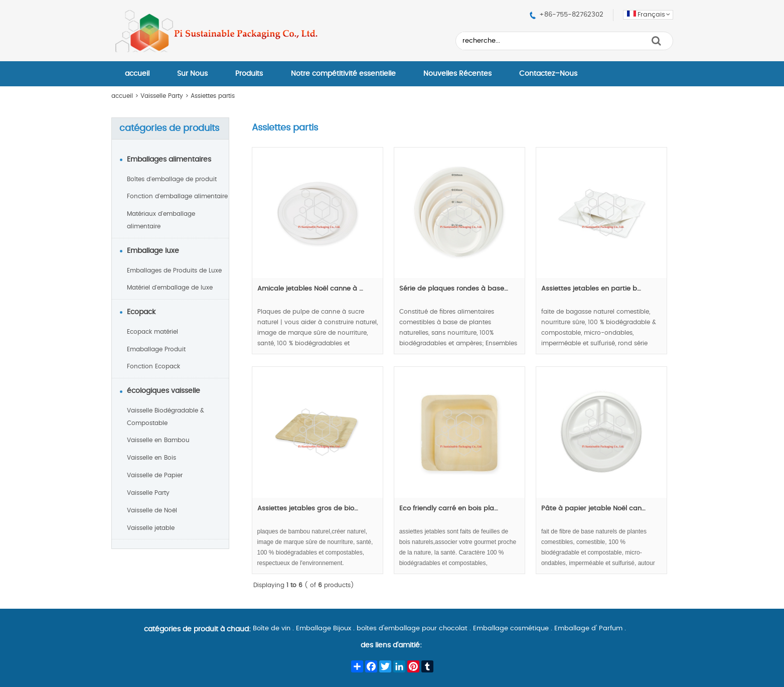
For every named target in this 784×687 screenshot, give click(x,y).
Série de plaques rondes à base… (453, 289)
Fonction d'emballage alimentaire (177, 196)
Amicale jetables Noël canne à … (310, 289)
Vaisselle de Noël (152, 510)
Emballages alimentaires (169, 159)
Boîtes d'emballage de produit (172, 179)
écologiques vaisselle (163, 390)
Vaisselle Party (161, 96)
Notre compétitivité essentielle (343, 73)
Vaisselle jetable (151, 528)
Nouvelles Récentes (457, 73)
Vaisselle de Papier (155, 475)
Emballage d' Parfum (588, 628)
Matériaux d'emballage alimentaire (161, 220)
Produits (249, 73)
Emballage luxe (153, 250)
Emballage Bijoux (323, 628)
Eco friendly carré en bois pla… (448, 508)
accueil (137, 73)
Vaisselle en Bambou (158, 440)
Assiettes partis (213, 96)
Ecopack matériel (152, 332)
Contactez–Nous (548, 73)
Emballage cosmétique (511, 628)
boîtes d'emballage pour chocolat (412, 628)
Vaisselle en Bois (151, 458)
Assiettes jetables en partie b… (591, 289)
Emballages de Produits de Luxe (174, 270)
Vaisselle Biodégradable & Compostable (165, 416)
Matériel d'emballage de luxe (170, 288)
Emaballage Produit (156, 349)
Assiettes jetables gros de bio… (307, 508)
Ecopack (141, 312)
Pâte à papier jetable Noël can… (593, 508)
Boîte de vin (271, 628)
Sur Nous (192, 73)
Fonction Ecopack (153, 366)
